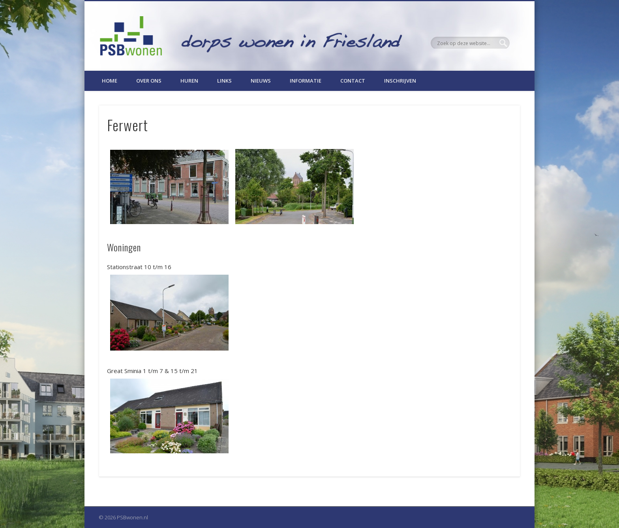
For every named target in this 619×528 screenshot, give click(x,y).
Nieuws (261, 80)
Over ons (148, 80)
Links (224, 80)
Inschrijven (400, 80)
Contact (352, 80)
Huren (189, 80)
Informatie (305, 80)
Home (109, 80)
